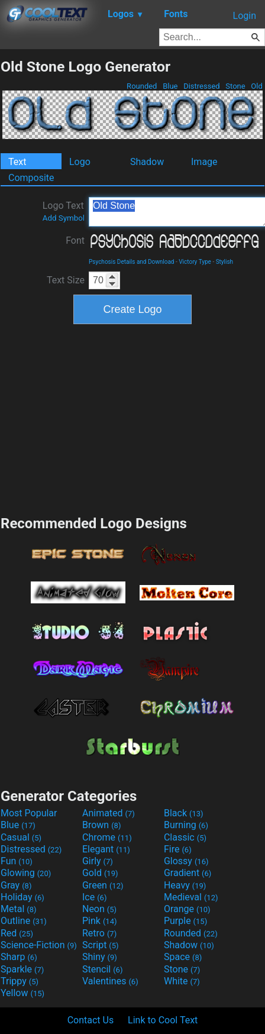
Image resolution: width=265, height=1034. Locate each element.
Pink (99, 920)
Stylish (224, 261)
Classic (185, 837)
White (182, 981)
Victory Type (195, 261)
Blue (170, 86)
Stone (235, 86)
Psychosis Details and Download (131, 261)
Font (75, 240)
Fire (178, 849)
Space (183, 956)
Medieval (191, 897)
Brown (101, 825)
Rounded (142, 86)
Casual (21, 837)
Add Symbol (64, 218)
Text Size (66, 280)
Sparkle (22, 969)
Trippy (19, 981)
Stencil (102, 969)
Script (100, 945)
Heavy (185, 885)
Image (204, 161)
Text (17, 161)
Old (256, 86)
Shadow (147, 161)
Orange (187, 909)
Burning (186, 825)
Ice (94, 897)
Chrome (107, 837)
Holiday (22, 897)
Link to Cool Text (163, 1020)
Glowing (26, 872)
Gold (100, 872)
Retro (99, 933)
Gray (16, 885)
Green (103, 885)
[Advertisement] (132, 418)
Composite (31, 177)
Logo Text (64, 211)
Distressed (202, 86)
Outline (24, 920)
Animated (108, 813)
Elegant (106, 849)
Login (244, 15)
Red (17, 933)
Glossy (186, 861)
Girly (97, 861)
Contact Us (90, 1020)
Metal (19, 909)
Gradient (187, 872)
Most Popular (29, 813)
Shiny (99, 956)
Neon (99, 909)
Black (183, 813)
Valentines (110, 981)
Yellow (22, 993)
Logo (80, 161)
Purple (185, 920)
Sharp (19, 956)
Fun (17, 861)
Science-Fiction (39, 945)
